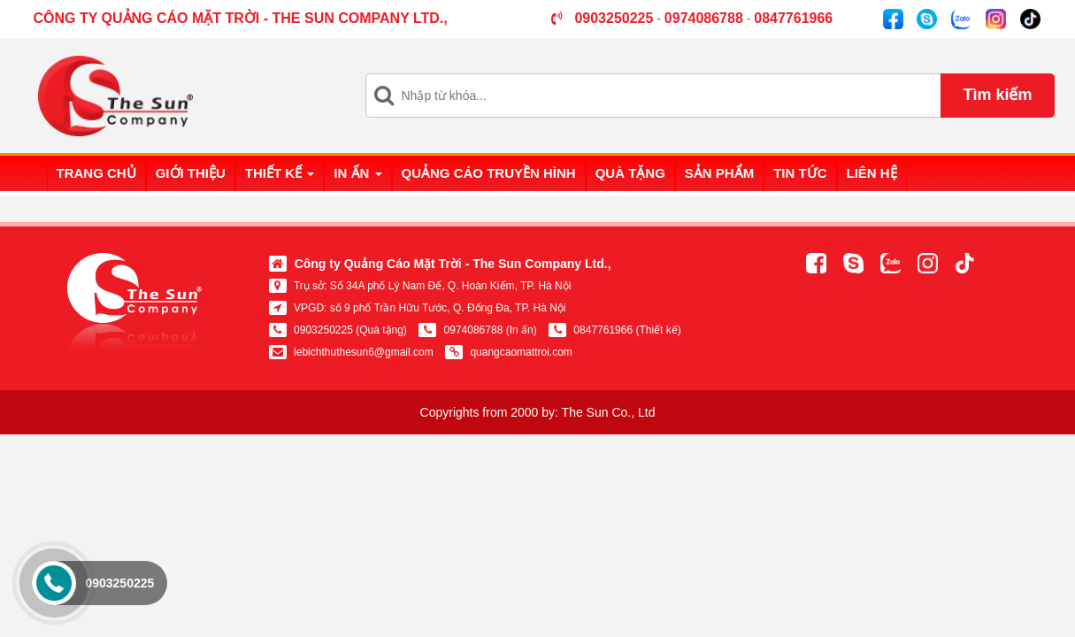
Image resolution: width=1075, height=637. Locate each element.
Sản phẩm (719, 172)
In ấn (357, 172)
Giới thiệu (191, 172)
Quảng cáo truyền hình (489, 172)
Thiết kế (280, 172)
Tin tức (799, 172)
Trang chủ (96, 172)
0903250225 (119, 583)
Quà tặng (630, 172)
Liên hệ (872, 172)
